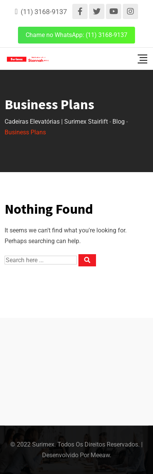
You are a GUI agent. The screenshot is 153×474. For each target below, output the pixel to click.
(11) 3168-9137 (44, 12)
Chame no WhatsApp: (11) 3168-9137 (76, 35)
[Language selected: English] (121, 466)
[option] (127, 466)
